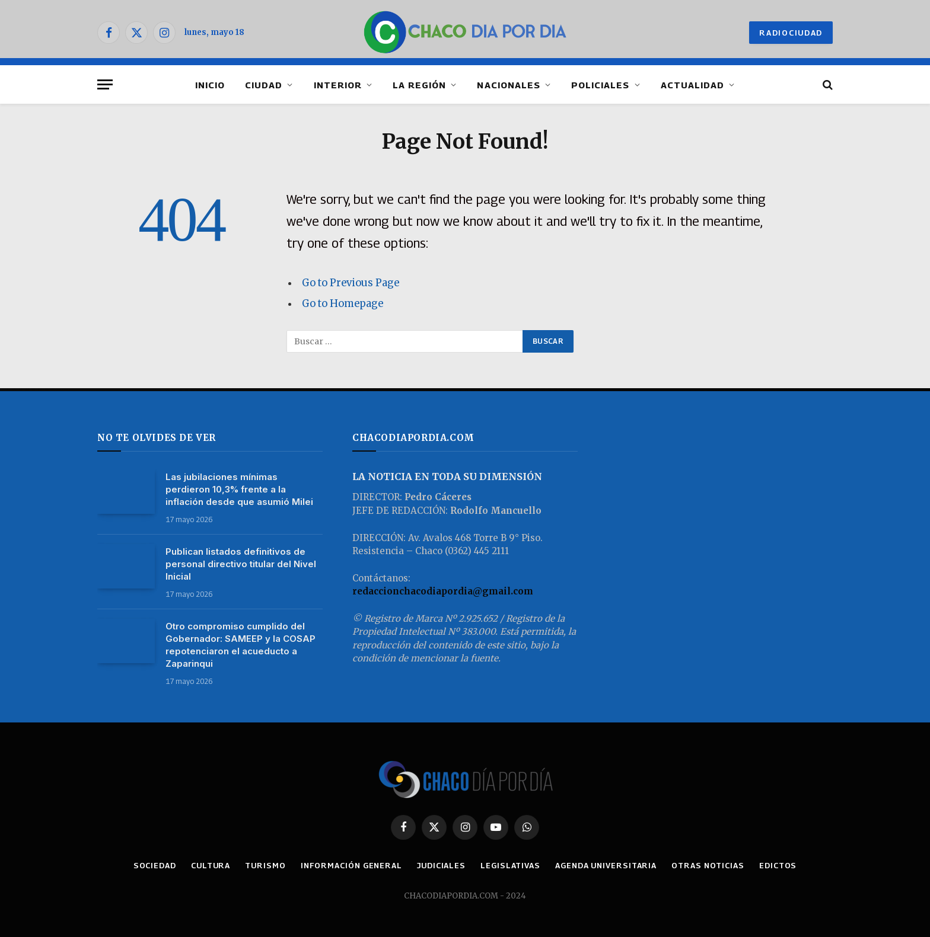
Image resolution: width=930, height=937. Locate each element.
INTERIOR (338, 84)
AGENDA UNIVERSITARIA (606, 865)
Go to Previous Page (350, 283)
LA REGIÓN (419, 84)
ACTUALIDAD (693, 84)
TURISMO (265, 865)
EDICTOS (778, 865)
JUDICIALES (441, 865)
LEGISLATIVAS (510, 865)
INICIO (210, 84)
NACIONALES (508, 84)
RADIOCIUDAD (791, 32)
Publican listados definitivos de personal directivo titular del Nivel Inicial (240, 564)
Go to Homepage (342, 304)
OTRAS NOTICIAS (707, 865)
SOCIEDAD (154, 865)
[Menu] (105, 84)
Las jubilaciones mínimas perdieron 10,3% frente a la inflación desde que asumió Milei (239, 489)
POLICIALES (600, 84)
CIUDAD (263, 84)
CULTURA (210, 865)
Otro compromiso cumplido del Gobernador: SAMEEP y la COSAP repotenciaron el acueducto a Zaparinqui (240, 645)
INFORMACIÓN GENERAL (351, 865)
